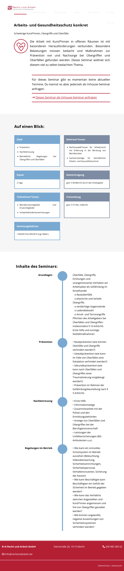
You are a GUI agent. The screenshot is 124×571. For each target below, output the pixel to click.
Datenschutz (104, 565)
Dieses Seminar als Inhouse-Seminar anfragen (66, 97)
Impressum (117, 565)
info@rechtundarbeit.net (18, 554)
